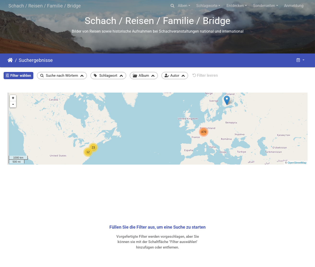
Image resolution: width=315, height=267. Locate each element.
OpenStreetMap (297, 162)
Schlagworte (206, 5)
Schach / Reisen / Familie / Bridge (44, 6)
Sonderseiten (264, 5)
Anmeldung (293, 5)
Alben (182, 5)
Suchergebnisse (36, 60)
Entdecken (235, 5)
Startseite (10, 60)
